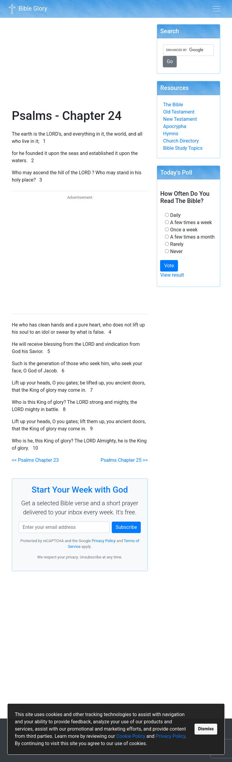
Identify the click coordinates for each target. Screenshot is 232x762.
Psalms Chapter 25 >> (124, 460)
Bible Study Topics (182, 148)
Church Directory (181, 141)
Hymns (170, 134)
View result (172, 275)
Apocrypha (174, 126)
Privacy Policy (170, 736)
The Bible (173, 105)
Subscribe (126, 527)
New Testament (180, 119)
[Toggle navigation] (216, 9)
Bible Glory (27, 9)
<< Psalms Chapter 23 (35, 460)
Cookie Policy (130, 736)
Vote (169, 265)
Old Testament (179, 112)
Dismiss (206, 728)
